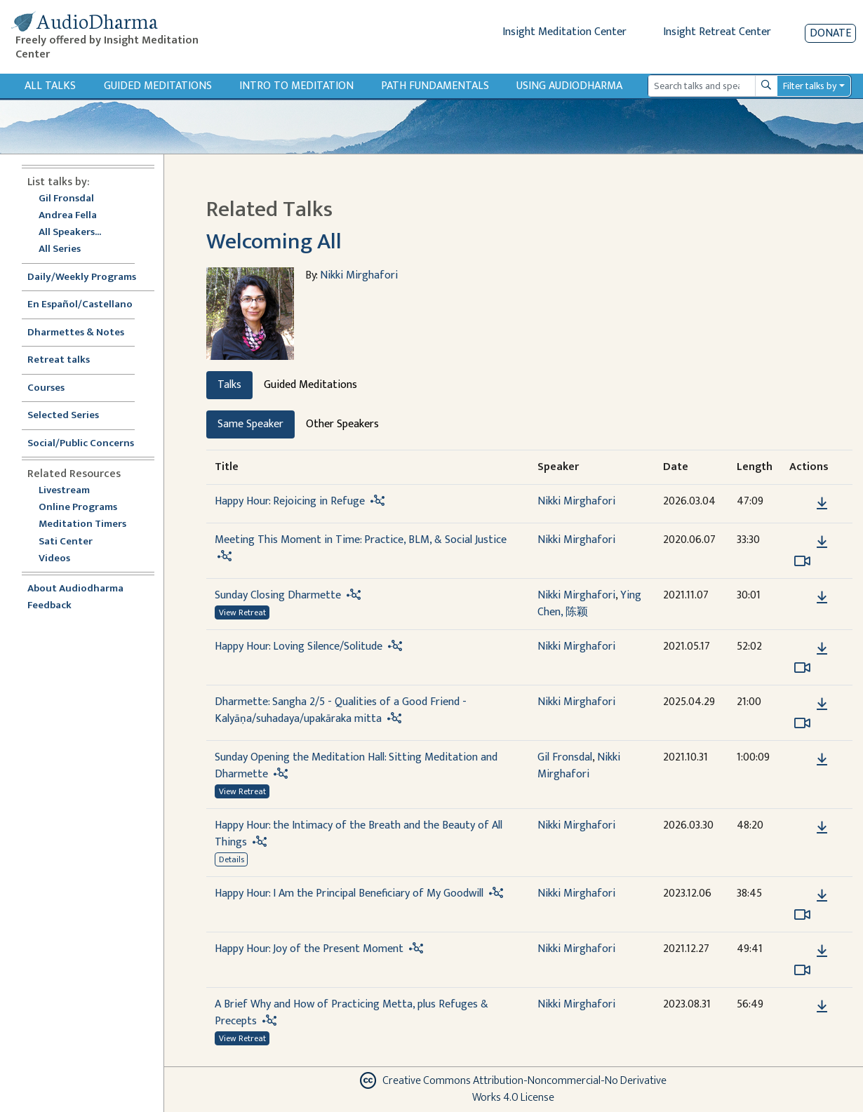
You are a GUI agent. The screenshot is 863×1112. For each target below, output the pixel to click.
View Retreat (242, 612)
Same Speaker (250, 424)
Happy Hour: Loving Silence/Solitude (298, 646)
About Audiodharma (75, 589)
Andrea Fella (68, 216)
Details (231, 859)
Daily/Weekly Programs (89, 277)
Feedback (49, 606)
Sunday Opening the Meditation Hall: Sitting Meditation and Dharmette (356, 766)
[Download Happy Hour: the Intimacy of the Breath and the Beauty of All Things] (822, 827)
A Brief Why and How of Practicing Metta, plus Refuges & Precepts (351, 1013)
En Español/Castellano (80, 305)
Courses (46, 388)
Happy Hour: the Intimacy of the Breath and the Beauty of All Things (358, 834)
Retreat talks (58, 360)
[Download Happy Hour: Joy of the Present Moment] (822, 951)
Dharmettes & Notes (75, 333)
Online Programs (78, 508)
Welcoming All (274, 241)
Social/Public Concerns (80, 444)
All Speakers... (70, 233)
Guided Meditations (158, 85)
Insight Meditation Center (564, 31)
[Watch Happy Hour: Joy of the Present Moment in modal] (802, 970)
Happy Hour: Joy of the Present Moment (309, 948)
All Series (60, 249)
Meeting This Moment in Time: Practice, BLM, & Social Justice (361, 539)
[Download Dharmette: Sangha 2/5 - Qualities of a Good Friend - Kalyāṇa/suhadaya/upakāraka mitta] (822, 704)
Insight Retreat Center (717, 31)
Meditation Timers (82, 524)
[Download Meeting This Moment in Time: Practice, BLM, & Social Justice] (822, 542)
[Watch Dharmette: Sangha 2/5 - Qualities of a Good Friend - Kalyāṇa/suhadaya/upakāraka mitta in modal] (802, 723)
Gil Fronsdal (66, 199)
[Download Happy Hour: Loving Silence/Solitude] (822, 648)
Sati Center (66, 542)
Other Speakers (342, 424)
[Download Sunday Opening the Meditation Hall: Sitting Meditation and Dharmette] (822, 759)
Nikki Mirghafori (359, 275)
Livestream (64, 491)
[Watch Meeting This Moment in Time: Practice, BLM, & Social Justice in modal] (802, 561)
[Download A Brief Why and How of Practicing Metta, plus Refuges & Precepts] (822, 1006)
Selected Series (71, 416)
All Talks (50, 85)
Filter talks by (809, 86)
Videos (62, 559)
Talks (229, 384)
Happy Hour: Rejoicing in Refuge (290, 501)
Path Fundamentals (435, 85)
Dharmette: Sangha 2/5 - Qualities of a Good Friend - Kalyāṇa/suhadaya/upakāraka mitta (341, 710)
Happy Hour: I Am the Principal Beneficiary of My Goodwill (349, 893)
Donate (830, 33)
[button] (800, 502)
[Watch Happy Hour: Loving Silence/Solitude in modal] (802, 668)
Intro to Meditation (296, 85)
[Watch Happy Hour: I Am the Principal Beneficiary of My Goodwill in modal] (802, 915)
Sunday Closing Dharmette (278, 595)
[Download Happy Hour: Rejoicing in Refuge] (822, 503)
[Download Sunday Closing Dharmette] (822, 597)
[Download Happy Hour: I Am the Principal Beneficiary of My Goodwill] (822, 895)
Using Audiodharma (569, 85)
